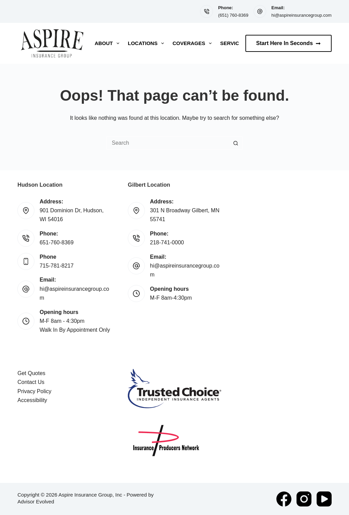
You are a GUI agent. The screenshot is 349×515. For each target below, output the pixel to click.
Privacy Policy (34, 391)
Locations (147, 43)
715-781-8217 (57, 266)
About (108, 43)
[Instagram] (304, 498)
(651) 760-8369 (233, 15)
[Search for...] (167, 143)
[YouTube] (324, 498)
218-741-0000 (167, 242)
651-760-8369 (57, 242)
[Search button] (236, 143)
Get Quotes (31, 373)
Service (231, 43)
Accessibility (32, 400)
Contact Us (30, 382)
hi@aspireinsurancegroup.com (301, 15)
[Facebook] (283, 498)
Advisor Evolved (35, 501)
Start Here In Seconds (288, 43)
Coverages (193, 43)
